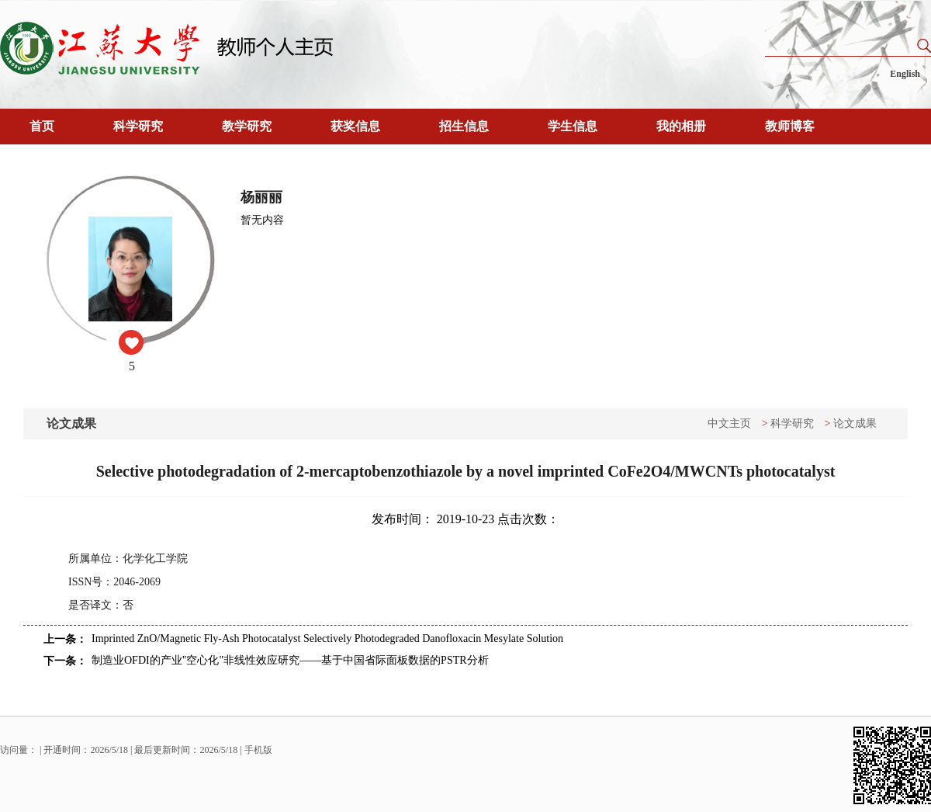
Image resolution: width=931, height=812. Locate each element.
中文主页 (729, 423)
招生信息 (464, 126)
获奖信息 (355, 126)
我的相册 (681, 126)
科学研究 (138, 126)
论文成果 (855, 423)
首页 (41, 126)
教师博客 (790, 126)
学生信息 (572, 126)
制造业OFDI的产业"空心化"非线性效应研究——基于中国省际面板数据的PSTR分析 (290, 660)
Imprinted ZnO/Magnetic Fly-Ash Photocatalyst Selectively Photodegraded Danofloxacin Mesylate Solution (327, 638)
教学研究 (247, 126)
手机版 (258, 749)
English (905, 73)
